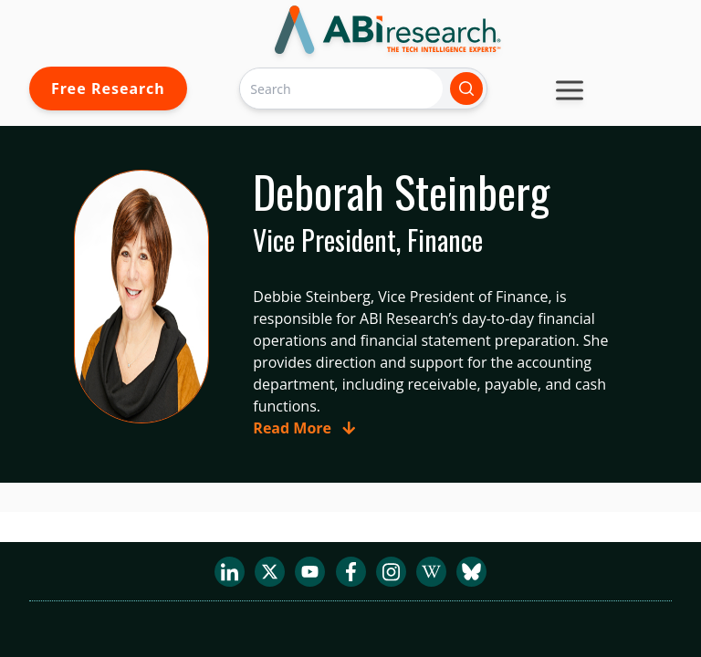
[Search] (341, 88)
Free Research (108, 88)
